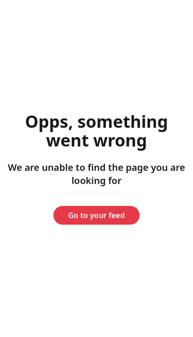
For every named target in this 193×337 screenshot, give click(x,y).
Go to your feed (96, 215)
